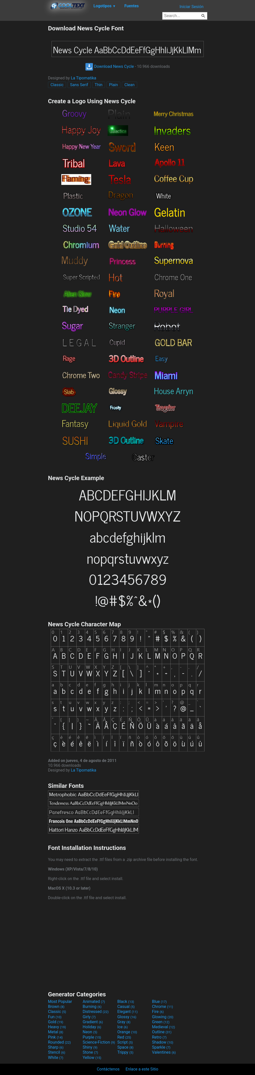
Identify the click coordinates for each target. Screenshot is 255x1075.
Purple (92, 1037)
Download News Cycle (109, 66)
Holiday (92, 1027)
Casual (126, 1006)
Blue (159, 1001)
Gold (55, 1021)
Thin (99, 84)
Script (125, 1042)
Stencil (56, 1052)
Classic (57, 84)
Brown (56, 1006)
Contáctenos (108, 1069)
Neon (90, 1032)
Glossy (126, 1016)
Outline (162, 1032)
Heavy (57, 1027)
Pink (55, 1037)
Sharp (56, 1047)
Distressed (96, 1011)
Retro (159, 1037)
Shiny (90, 1047)
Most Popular (60, 1001)
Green (161, 1021)
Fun (55, 1016)
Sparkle (161, 1047)
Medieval (163, 1027)
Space (125, 1047)
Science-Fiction (99, 1042)
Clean (129, 84)
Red (124, 1037)
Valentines (164, 1052)
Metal (55, 1032)
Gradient (93, 1021)
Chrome (162, 1006)
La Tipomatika (83, 78)
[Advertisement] (24, 100)
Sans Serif (79, 84)
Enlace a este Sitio (142, 1069)
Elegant (127, 1011)
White (55, 1057)
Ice (122, 1027)
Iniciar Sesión (191, 6)
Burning (92, 1006)
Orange (127, 1032)
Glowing (162, 1016)
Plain (113, 84)
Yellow (92, 1057)
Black (125, 1001)
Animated (94, 1001)
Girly (89, 1016)
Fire (158, 1011)
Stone (90, 1052)
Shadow (162, 1042)
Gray (123, 1021)
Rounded (59, 1042)
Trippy (125, 1052)
